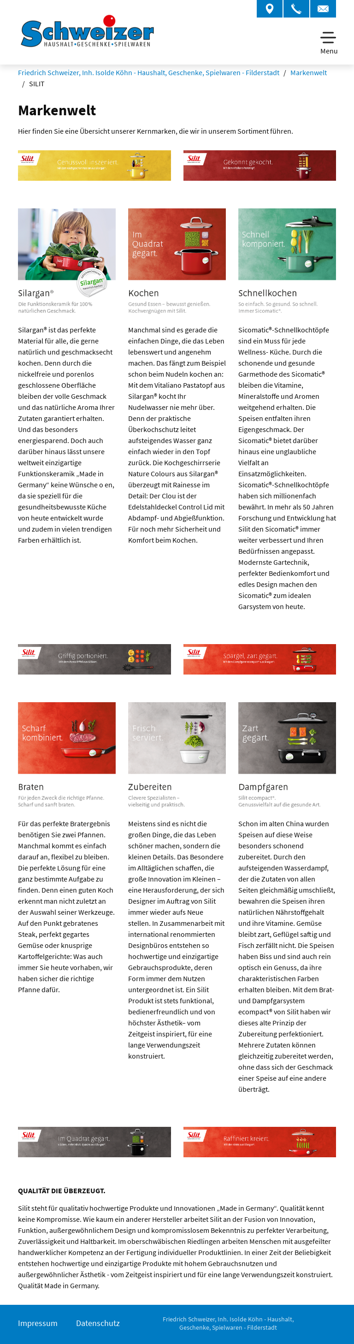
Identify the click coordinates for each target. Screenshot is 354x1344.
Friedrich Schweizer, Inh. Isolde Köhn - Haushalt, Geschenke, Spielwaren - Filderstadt (148, 72)
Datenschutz (98, 1323)
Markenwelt (308, 72)
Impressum (38, 1323)
